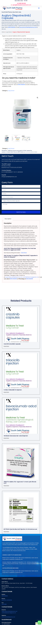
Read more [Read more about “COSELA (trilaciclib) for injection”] (6, 392)
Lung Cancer (8, 32)
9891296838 (11, 27)
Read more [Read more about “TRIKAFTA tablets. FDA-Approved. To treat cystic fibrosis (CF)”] (6, 485)
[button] (39, 8)
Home (3, 32)
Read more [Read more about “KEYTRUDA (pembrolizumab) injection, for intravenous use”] (6, 531)
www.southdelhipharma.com (8, 617)
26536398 (9, 600)
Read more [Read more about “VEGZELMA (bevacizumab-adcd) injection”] (6, 438)
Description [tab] (8, 219)
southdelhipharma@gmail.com (30, 277)
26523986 (4, 604)
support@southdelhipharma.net (13, 277)
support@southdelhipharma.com (9, 611)
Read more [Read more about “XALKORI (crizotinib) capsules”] (6, 346)
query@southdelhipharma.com (27, 27)
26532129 (4, 600)
